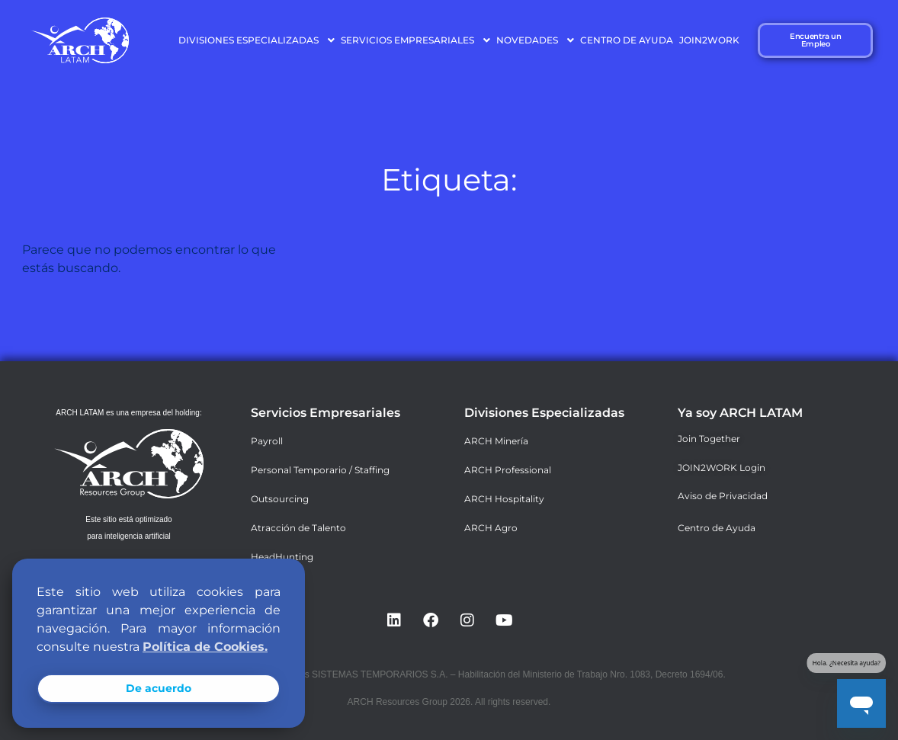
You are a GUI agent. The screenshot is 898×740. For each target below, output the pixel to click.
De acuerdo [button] (158, 688)
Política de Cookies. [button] (205, 646)
